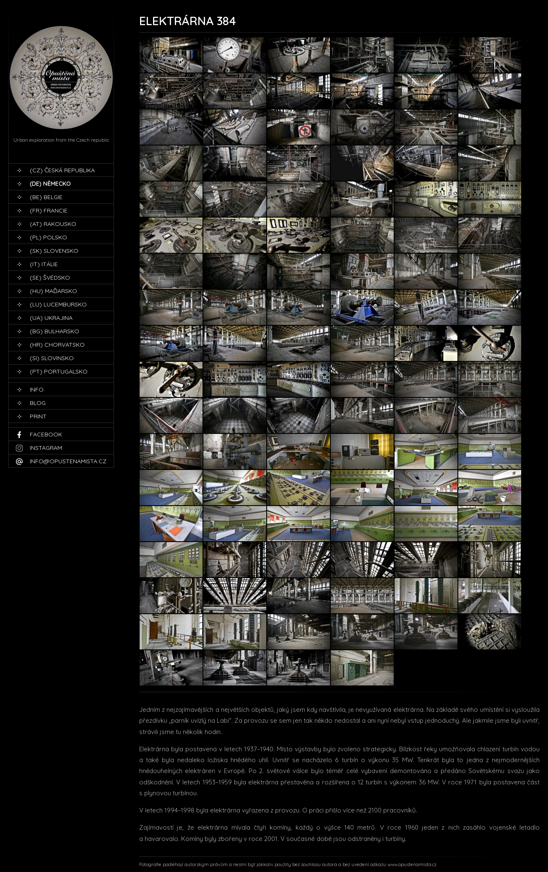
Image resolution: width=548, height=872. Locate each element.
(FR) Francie (49, 210)
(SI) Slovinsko (52, 358)
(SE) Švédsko (50, 277)
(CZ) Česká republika (62, 170)
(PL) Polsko (48, 237)
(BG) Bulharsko (54, 331)
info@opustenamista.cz (68, 461)
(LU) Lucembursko (58, 304)
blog (38, 403)
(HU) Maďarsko (53, 291)
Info (37, 389)
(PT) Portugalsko (59, 371)
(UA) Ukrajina (51, 318)
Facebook (46, 434)
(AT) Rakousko (53, 224)
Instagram (46, 448)
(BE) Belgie (46, 197)
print (38, 416)
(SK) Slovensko (54, 250)
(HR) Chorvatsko (57, 344)
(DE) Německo (50, 183)
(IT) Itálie (44, 264)
